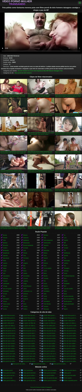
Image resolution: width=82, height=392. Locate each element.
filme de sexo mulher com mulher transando (30, 343)
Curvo (32, 71)
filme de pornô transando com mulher (70, 338)
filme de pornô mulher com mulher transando (70, 333)
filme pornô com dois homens (70, 351)
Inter (44, 260)
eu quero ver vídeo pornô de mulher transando (70, 323)
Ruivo (24, 271)
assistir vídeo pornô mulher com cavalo (50, 320)
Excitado (25, 248)
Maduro (45, 286)
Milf (47, 71)
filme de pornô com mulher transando (10, 331)
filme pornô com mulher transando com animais (30, 353)
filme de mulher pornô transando (50, 325)
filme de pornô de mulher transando (10, 333)
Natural (51, 71)
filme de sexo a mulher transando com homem (10, 341)
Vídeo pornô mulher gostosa (10, 380)
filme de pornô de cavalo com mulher (50, 331)
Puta (24, 255)
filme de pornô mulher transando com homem (10, 338)
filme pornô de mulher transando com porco (40, 364)
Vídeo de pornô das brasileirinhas (70, 370)
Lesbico (66, 263)
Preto (4, 260)
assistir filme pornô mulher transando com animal (70, 318)
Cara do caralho (68, 288)
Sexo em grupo (7, 288)
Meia (44, 248)
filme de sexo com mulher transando (30, 341)
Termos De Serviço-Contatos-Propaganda (41, 387)
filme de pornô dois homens (30, 333)
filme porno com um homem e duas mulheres (50, 353)
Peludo (25, 253)
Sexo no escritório (69, 299)
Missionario (26, 243)
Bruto (65, 293)
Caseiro (25, 71)
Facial (65, 273)
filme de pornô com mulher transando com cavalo (30, 331)
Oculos (5, 309)
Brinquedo (6, 250)
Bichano (45, 235)
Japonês (5, 255)
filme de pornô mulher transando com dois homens (70, 336)
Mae (45, 71)
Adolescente (47, 243)
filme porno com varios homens (70, 353)
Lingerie (25, 263)
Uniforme (5, 306)
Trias (4, 240)
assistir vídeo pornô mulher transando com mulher (10, 323)
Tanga (25, 283)
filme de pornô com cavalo (70, 328)
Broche (20, 71)
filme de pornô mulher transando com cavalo (50, 336)
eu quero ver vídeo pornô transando (30, 325)
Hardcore (25, 237)
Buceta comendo (68, 296)
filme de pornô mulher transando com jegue (30, 338)
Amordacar (46, 301)
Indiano (25, 296)
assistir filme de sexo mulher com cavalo (10, 315)
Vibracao (5, 278)
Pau (65, 258)
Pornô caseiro (68, 378)
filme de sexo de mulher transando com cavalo (50, 341)
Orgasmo (46, 288)
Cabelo (25, 273)
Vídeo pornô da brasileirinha (30, 373)
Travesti (5, 281)
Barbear (5, 243)
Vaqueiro (45, 245)
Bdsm (45, 273)
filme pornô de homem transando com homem (30, 359)
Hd (24, 260)
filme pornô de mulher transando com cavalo (50, 361)
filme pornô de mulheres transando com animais (60, 364)
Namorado (67, 260)
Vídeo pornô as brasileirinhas (50, 373)
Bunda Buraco (27, 286)
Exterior (45, 263)
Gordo (45, 296)
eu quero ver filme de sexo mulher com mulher (30, 323)
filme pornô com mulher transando (10, 353)
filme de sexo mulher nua (50, 343)
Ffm (44, 281)
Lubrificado (6, 283)
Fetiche (25, 306)
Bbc (24, 265)
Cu (28, 71)
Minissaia (46, 309)
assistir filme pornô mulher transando (50, 318)
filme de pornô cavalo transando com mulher (50, 328)
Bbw (4, 296)
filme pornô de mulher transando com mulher (20, 364)
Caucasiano (6, 276)
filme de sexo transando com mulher (30, 348)
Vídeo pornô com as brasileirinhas (10, 375)
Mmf (65, 286)
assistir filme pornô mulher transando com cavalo (10, 320)
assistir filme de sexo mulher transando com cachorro (30, 315)
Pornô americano (28, 370)
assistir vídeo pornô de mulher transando (30, 320)
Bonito (65, 245)
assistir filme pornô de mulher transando (70, 315)
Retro (65, 291)
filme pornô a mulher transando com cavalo (70, 348)
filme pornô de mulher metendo (70, 359)
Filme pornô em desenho (10, 373)
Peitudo (5, 237)
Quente (66, 255)
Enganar (25, 299)
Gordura (45, 306)
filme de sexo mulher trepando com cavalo (10, 348)
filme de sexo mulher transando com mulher (70, 346)
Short (24, 304)
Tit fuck (5, 293)
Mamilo (45, 276)
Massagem (6, 299)
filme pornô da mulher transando (10, 356)
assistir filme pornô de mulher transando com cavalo (30, 318)
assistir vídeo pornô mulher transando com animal (70, 320)
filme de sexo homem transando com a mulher (70, 341)
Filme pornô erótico (48, 375)
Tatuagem (57, 71)
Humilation (46, 291)
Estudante (6, 291)
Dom (35, 71)
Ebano (65, 281)
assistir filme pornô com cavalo (50, 315)
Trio (65, 250)
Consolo (25, 278)
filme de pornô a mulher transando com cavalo (10, 328)
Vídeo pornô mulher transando (17, 3)
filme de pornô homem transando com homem (50, 333)
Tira (65, 265)
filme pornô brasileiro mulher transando (10, 351)
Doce (44, 265)
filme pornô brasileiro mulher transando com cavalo (30, 351)
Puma (45, 299)
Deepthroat (6, 253)
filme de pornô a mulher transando (70, 325)
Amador (66, 248)
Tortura (5, 301)
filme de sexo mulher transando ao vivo (10, 346)
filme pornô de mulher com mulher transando (50, 359)
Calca (45, 255)
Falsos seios (6, 304)
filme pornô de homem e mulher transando (70, 356)
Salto (44, 293)
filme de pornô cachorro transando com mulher (30, 328)
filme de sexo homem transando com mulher (10, 343)
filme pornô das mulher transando (30, 356)
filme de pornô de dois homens (70, 331)
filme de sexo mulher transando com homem (50, 346)
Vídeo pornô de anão (70, 375)
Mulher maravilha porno (70, 380)
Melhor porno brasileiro (50, 370)
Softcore (25, 293)
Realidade (67, 283)
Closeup (66, 271)
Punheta (45, 278)
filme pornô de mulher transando (30, 361)
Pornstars (26, 258)
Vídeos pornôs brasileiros (30, 378)
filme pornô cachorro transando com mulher (50, 351)
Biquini (66, 309)
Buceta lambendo (28, 245)
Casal (4, 271)
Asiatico (5, 248)
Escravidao (26, 276)
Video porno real (7, 378)
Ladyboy (25, 281)
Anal (24, 250)
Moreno (25, 235)
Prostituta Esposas (69, 276)
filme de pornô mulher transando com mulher (50, 338)
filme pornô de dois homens (23, 73)
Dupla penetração (69, 304)
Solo (4, 273)
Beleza (45, 253)
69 (24, 301)
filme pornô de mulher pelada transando (10, 361)
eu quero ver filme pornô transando (50, 323)
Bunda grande (68, 301)
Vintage (5, 286)
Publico (25, 309)
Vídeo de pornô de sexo (50, 378)
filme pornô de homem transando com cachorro (10, 359)
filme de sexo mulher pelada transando (70, 343)
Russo (45, 283)
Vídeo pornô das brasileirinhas (30, 380)
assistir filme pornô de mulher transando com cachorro (10, 318)
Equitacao (40, 71)
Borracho (5, 245)
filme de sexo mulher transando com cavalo (30, 346)
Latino (25, 288)
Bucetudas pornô (8, 370)
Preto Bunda (47, 304)
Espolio (66, 240)
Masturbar (46, 250)
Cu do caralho (47, 268)
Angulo (5, 265)
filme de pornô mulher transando (10, 336)
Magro (5, 268)
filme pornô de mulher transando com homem (70, 361)
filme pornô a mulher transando (50, 348)
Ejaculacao (6, 258)
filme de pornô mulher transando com (30, 336)
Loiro (65, 237)
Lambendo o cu (27, 291)
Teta (61, 71)
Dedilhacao (67, 253)
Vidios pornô (67, 373)
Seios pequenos (48, 240)
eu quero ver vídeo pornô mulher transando (10, 325)
